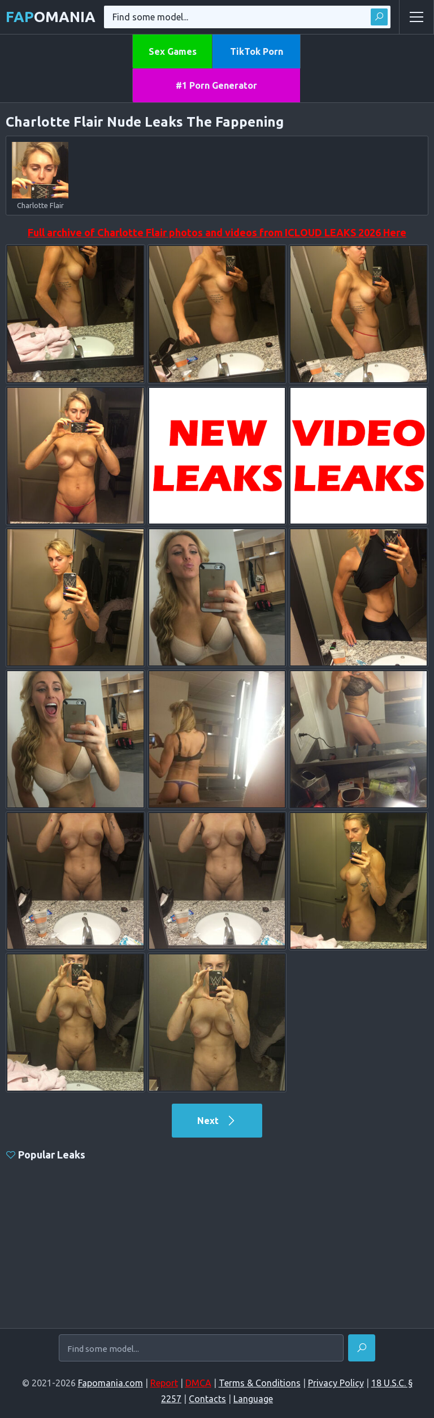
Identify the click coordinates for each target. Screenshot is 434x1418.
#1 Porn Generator (216, 85)
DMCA (198, 1383)
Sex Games (173, 51)
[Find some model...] (201, 1348)
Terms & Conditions (260, 1383)
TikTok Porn (256, 51)
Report (164, 1383)
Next (217, 1120)
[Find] (361, 1347)
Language (253, 1399)
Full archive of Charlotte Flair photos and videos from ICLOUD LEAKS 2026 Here (217, 232)
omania (51, 16)
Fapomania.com (110, 1383)
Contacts (207, 1399)
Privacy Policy (336, 1383)
